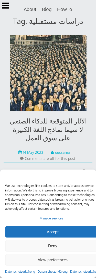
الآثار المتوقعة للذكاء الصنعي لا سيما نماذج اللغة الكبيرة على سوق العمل (48, 129)
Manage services (51, 218)
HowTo (64, 9)
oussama (60, 152)
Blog (46, 9)
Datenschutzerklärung (20, 271)
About (30, 9)
